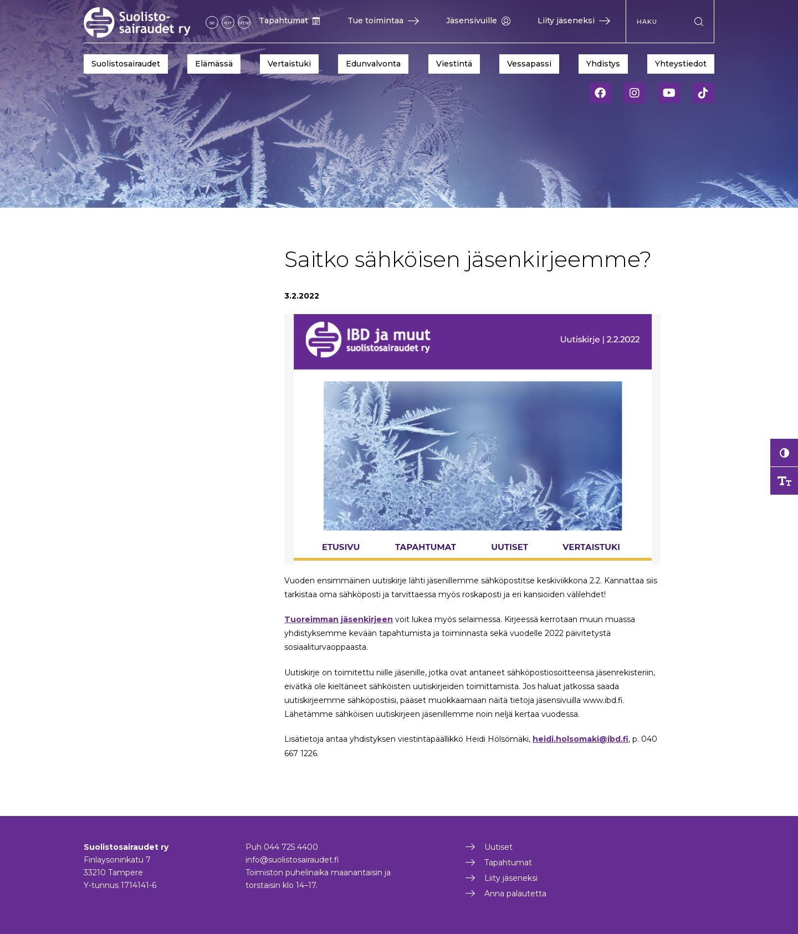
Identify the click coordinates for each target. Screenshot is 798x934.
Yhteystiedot (681, 64)
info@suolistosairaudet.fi (292, 860)
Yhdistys (603, 64)
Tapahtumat (289, 20)
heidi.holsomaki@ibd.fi (580, 739)
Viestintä (454, 64)
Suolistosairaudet (125, 64)
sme (244, 22)
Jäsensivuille (478, 20)
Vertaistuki (289, 64)
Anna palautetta (515, 894)
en (228, 22)
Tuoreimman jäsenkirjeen (338, 619)
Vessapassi (529, 64)
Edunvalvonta (373, 64)
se (212, 22)
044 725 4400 (291, 847)
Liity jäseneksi (574, 20)
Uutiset (498, 847)
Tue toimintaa (383, 20)
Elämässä (214, 64)
